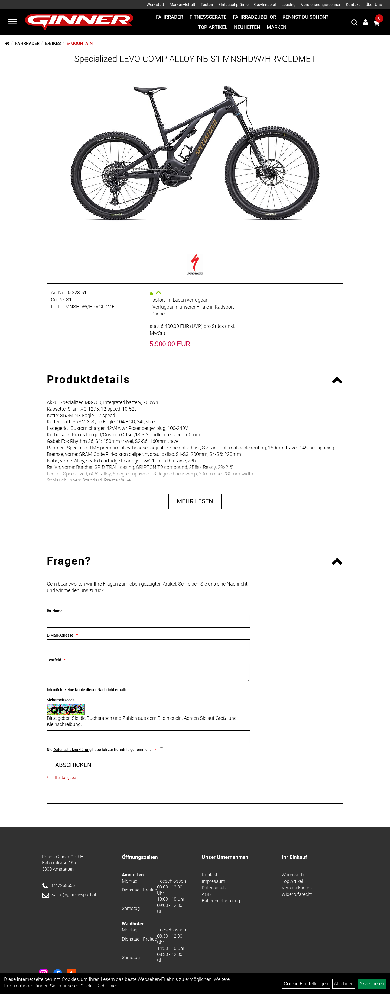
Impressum (213, 881)
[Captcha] (148, 736)
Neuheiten (247, 27)
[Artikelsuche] (354, 23)
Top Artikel (212, 27)
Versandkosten (297, 887)
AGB (206, 894)
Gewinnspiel (265, 4)
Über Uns (373, 4)
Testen (207, 4)
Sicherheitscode (61, 700)
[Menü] (12, 22)
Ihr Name (55, 611)
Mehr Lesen (195, 501)
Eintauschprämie (233, 4)
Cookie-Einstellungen (306, 983)
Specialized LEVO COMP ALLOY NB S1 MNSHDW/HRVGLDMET (195, 59)
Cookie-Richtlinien (99, 986)
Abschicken (73, 765)
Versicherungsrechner (320, 4)
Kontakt (353, 4)
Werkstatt (155, 4)
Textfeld (54, 660)
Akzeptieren (371, 983)
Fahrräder (169, 17)
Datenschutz (214, 887)
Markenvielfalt (182, 4)
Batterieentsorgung (221, 900)
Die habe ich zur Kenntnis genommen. (99, 749)
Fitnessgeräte (208, 17)
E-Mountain (80, 43)
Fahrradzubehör (254, 17)
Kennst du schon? (305, 17)
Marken (277, 27)
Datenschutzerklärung (72, 749)
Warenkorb (293, 874)
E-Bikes (53, 43)
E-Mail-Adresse (60, 635)
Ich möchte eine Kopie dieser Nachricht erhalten (88, 690)
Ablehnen (344, 983)
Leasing (288, 4)
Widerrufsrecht (297, 894)
